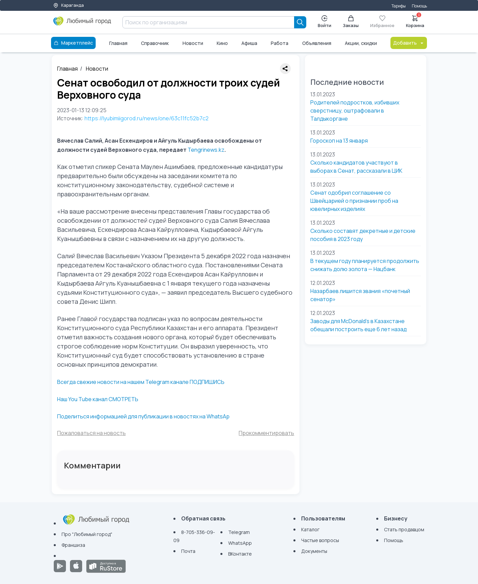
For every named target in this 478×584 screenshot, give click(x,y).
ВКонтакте (240, 554)
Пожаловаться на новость (91, 433)
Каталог (310, 529)
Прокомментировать (266, 433)
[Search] (300, 22)
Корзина (415, 21)
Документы (314, 551)
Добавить (408, 43)
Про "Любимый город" (87, 534)
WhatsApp (240, 543)
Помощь (419, 6)
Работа (279, 43)
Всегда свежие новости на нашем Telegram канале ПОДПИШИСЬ (140, 382)
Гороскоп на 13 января (339, 140)
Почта (188, 551)
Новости (193, 43)
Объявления (316, 43)
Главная (118, 43)
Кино (222, 43)
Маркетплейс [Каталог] (73, 43)
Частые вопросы (320, 540)
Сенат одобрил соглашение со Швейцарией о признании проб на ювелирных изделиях (354, 201)
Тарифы (398, 6)
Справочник (155, 43)
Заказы (351, 21)
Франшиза (73, 545)
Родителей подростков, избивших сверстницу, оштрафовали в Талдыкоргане (354, 110)
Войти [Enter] (324, 21)
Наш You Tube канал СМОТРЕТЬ (97, 399)
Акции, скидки (361, 43)
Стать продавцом (404, 529)
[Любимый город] (82, 24)
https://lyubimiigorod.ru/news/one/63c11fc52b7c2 (147, 118)
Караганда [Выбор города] (68, 5)
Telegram (239, 532)
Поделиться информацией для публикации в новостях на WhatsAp (143, 416)
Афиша (249, 43)
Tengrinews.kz (206, 149)
